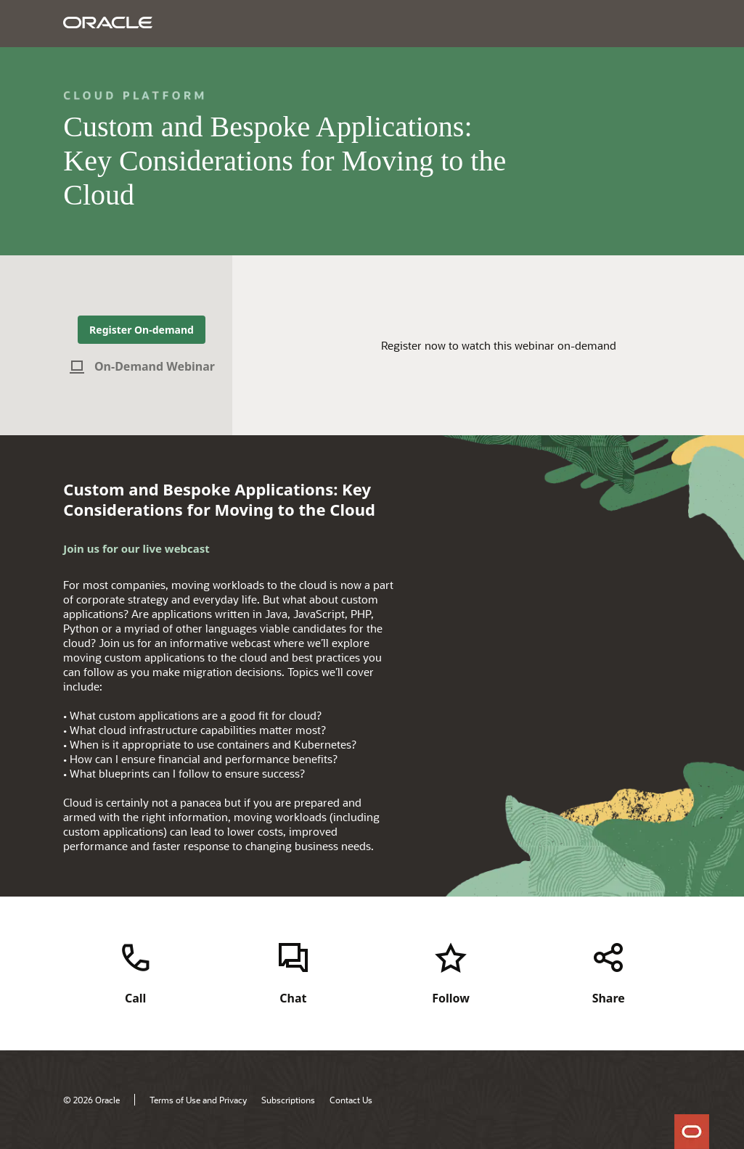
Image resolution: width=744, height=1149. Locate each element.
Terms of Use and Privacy (198, 1099)
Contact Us (351, 1099)
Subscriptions (288, 1099)
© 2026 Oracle (91, 1099)
